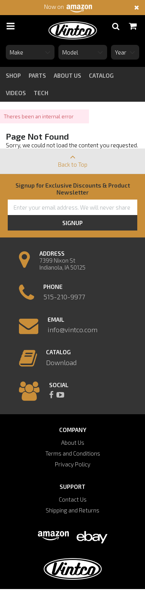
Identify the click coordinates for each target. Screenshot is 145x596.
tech (41, 92)
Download (61, 362)
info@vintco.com (72, 329)
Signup (72, 222)
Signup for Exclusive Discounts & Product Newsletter (72, 189)
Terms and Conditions (72, 453)
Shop (13, 75)
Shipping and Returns (72, 510)
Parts (37, 75)
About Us (72, 442)
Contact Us (73, 499)
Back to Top (72, 158)
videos (16, 92)
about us (67, 75)
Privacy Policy (72, 464)
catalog (101, 75)
